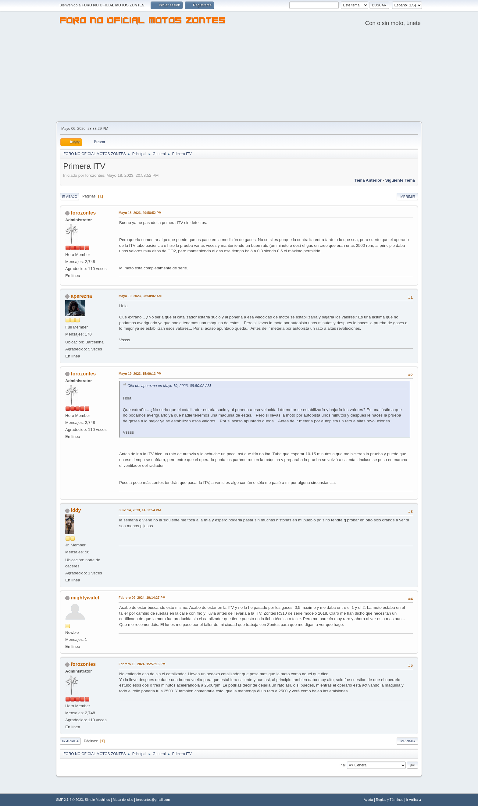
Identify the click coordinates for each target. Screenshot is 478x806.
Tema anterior (368, 180)
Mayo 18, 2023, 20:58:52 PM (140, 213)
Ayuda (368, 799)
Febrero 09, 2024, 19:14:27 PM (142, 597)
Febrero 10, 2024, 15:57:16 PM (142, 664)
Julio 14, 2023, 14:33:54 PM (140, 510)
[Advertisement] (239, 75)
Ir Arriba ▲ (414, 799)
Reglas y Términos (389, 799)
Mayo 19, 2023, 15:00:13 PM (140, 373)
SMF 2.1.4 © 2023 (69, 799)
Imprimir (407, 196)
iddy (76, 510)
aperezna (81, 296)
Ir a (342, 765)
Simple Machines (97, 799)
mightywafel (85, 597)
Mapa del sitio (123, 799)
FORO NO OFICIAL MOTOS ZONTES (143, 21)
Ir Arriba (70, 741)
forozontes (83, 212)
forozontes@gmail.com (153, 799)
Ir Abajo (69, 196)
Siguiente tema (400, 180)
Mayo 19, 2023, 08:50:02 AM (140, 296)
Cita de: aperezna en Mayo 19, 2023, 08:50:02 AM (169, 386)
